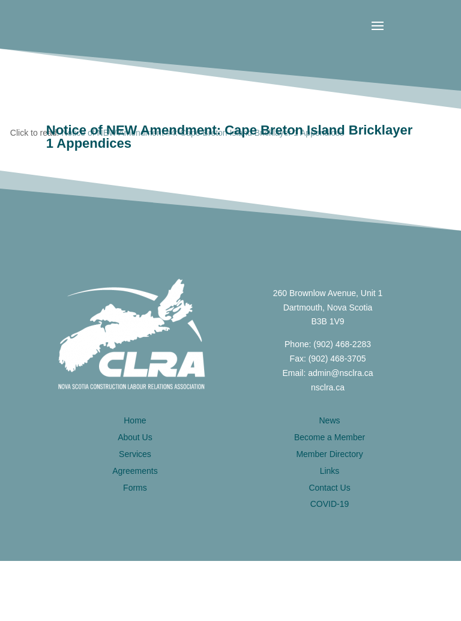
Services (135, 454)
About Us (135, 437)
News (329, 420)
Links (330, 471)
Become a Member (329, 437)
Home (135, 420)
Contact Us (329, 487)
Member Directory (329, 454)
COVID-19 (329, 504)
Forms (135, 487)
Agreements (134, 471)
